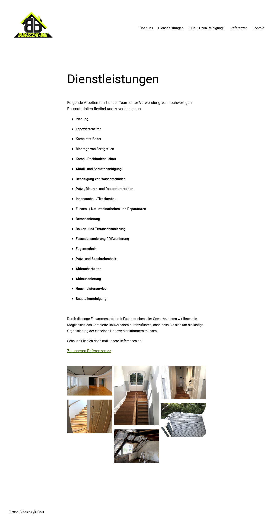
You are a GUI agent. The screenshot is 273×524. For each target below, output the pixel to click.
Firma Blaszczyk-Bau (26, 512)
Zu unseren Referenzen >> (89, 351)
